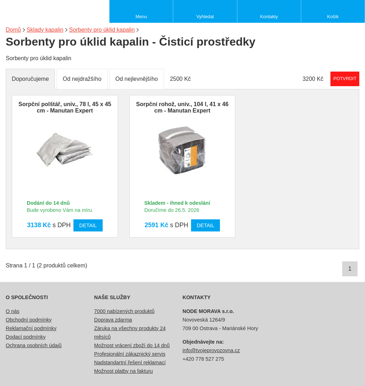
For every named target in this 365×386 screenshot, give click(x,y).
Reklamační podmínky (31, 328)
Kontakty (269, 16)
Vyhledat (205, 16)
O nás (12, 311)
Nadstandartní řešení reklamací (130, 362)
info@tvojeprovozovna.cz (211, 350)
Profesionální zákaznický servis (129, 354)
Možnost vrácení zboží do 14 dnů (132, 345)
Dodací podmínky (26, 337)
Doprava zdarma (113, 320)
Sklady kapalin (45, 30)
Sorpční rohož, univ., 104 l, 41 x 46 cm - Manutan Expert (182, 107)
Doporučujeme (30, 79)
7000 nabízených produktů (124, 311)
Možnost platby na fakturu (123, 371)
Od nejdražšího (82, 79)
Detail (88, 225)
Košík (333, 16)
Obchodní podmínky (29, 320)
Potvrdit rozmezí (344, 78)
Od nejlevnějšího (136, 79)
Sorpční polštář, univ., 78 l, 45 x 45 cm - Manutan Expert (65, 107)
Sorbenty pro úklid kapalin (102, 30)
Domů (13, 30)
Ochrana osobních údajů (34, 345)
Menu (141, 16)
